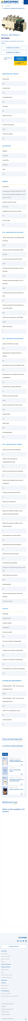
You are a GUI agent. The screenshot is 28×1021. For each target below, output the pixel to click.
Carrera (2, 972)
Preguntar (21, 774)
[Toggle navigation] (26, 2)
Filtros (5, 754)
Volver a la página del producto (13, 8)
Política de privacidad (5, 1014)
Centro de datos (4, 953)
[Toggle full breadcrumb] (2, 6)
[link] (7, 58)
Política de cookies (5, 1011)
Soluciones (4, 951)
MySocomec (4, 980)
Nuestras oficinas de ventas (6, 974)
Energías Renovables (5, 959)
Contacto (3, 982)
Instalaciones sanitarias (5, 956)
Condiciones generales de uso (7, 1009)
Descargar (21, 764)
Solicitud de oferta (4, 985)
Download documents (13, 52)
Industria (3, 961)
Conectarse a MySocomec (6, 977)
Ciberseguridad (5, 990)
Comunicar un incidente (6, 993)
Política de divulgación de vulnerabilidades (9, 996)
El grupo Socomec (5, 967)
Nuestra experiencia (5, 969)
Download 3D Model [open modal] (12, 47)
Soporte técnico (4, 988)
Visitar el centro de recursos (12, 746)
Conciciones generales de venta (7, 1003)
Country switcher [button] (13, 946)
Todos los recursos (6, 964)
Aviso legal (3, 1006)
